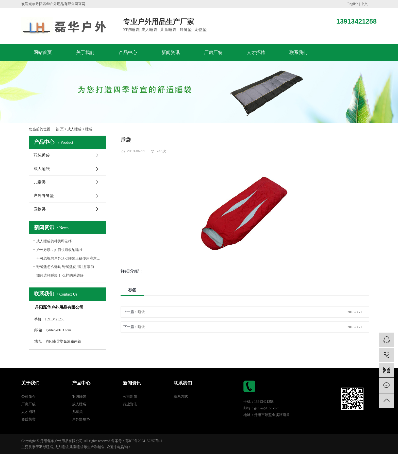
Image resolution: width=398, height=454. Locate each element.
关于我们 (85, 52)
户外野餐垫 (44, 195)
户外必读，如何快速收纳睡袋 (59, 250)
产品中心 (128, 52)
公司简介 (28, 396)
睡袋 (88, 129)
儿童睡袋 (76, 447)
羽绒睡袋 (42, 155)
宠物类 (40, 209)
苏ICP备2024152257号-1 (143, 441)
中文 (364, 4)
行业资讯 (130, 404)
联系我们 (298, 52)
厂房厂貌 (213, 52)
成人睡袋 (74, 129)
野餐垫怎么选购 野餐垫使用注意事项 (65, 267)
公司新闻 (130, 396)
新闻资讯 (170, 52)
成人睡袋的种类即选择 (54, 241)
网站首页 (43, 52)
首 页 (60, 129)
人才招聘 (256, 52)
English (352, 4)
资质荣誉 (28, 419)
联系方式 (181, 396)
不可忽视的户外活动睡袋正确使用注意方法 (69, 258)
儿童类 (40, 182)
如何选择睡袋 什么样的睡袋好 (60, 275)
